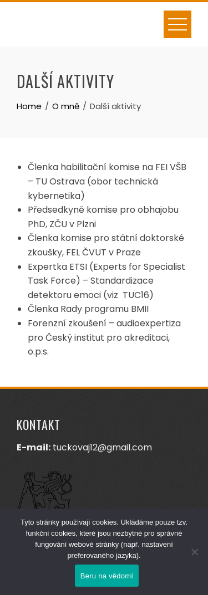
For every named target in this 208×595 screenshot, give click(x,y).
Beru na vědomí (106, 576)
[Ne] (194, 551)
